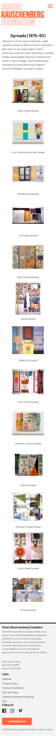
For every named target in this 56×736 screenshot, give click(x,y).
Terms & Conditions (13, 687)
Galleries (6, 679)
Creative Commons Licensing (18, 696)
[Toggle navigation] (50, 6)
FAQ (4, 701)
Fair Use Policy (10, 692)
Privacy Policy (9, 683)
